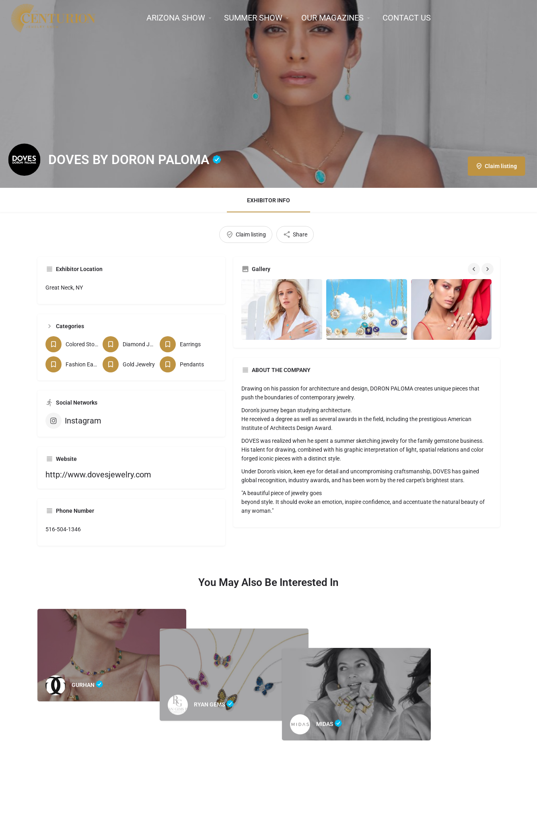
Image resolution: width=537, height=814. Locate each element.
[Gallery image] (281, 309)
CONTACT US (407, 18)
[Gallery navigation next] (488, 269)
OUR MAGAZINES (332, 18)
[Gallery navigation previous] (474, 269)
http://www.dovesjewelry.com (98, 474)
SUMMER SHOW (253, 18)
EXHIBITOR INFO (268, 200)
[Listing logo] (24, 160)
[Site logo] (54, 17)
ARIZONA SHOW (175, 18)
